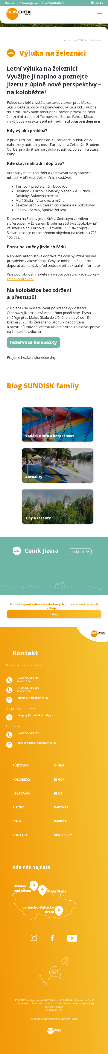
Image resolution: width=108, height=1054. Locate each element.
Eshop (59, 779)
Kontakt (20, 835)
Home (66, 40)
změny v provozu (20, 279)
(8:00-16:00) (28, 679)
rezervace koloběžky (33, 342)
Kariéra (60, 821)
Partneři (61, 807)
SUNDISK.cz (63, 835)
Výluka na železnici (90, 40)
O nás (59, 765)
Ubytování (21, 793)
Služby (18, 807)
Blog (74, 40)
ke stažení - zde (54, 1009)
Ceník (16, 821)
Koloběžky (21, 779)
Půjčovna (20, 765)
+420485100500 (52, 3)
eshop (54, 614)
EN (101, 2)
